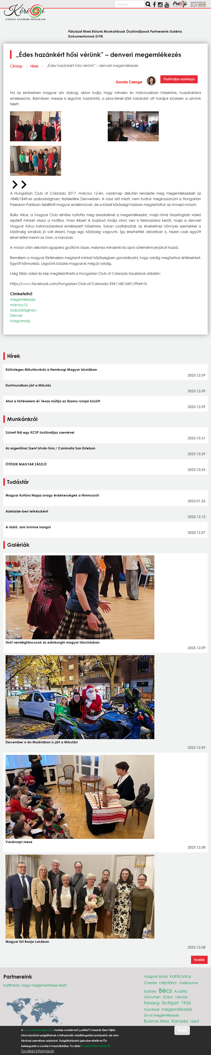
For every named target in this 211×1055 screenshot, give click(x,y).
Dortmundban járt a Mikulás (28, 385)
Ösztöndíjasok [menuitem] (137, 31)
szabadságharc (23, 310)
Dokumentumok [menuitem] (81, 36)
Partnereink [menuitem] (159, 31)
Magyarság (20, 320)
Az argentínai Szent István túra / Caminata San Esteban (50, 448)
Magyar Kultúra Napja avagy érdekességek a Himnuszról (52, 495)
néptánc (168, 982)
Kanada (179, 1020)
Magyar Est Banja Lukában (27, 941)
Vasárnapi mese (19, 842)
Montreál (151, 1009)
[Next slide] (23, 184)
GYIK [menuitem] (99, 36)
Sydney (150, 991)
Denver (16, 315)
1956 (186, 1002)
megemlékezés (23, 299)
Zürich (168, 997)
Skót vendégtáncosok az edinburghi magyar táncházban (53, 642)
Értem (182, 1030)
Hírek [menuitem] (87, 31)
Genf (194, 1021)
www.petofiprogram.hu (39, 1030)
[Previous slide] (14, 184)
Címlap (16, 66)
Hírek (34, 66)
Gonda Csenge (129, 82)
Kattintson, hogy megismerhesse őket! (35, 985)
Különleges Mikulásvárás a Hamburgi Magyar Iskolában (51, 369)
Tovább (199, 959)
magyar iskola (156, 976)
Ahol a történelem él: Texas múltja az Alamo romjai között (53, 401)
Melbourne (188, 982)
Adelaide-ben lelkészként (27, 511)
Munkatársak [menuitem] (114, 31)
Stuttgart (170, 1002)
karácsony (180, 976)
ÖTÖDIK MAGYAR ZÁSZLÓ (26, 464)
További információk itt (95, 1046)
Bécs (165, 990)
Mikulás (181, 997)
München (152, 997)
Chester (150, 982)
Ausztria (180, 991)
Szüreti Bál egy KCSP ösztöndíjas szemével (40, 432)
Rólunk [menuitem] (97, 31)
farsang (151, 1002)
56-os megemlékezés (161, 1015)
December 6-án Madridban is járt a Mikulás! (42, 742)
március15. (19, 304)
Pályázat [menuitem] (75, 31)
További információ (37, 1051)
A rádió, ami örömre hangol (28, 527)
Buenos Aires (156, 1020)
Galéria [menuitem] (175, 31)
